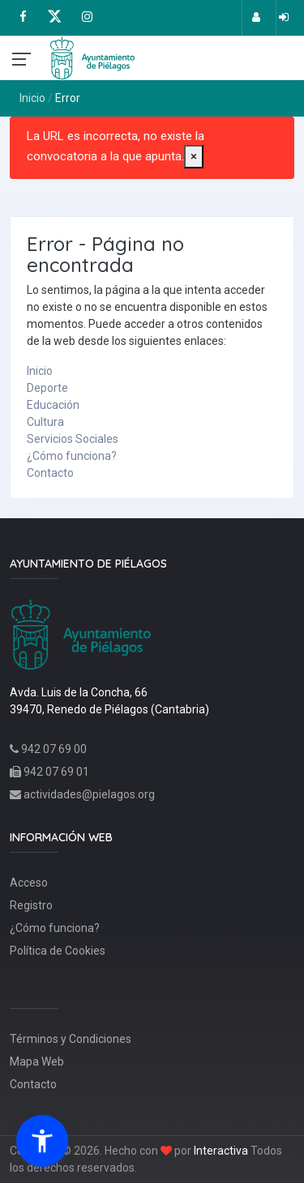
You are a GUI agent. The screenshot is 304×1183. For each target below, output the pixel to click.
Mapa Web (37, 1061)
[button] (42, 1141)
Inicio (32, 97)
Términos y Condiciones (70, 1038)
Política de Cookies (57, 950)
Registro (31, 905)
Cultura (45, 421)
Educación (53, 404)
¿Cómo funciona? (72, 455)
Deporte (47, 387)
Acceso (29, 882)
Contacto (50, 472)
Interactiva (221, 1150)
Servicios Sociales (72, 438)
